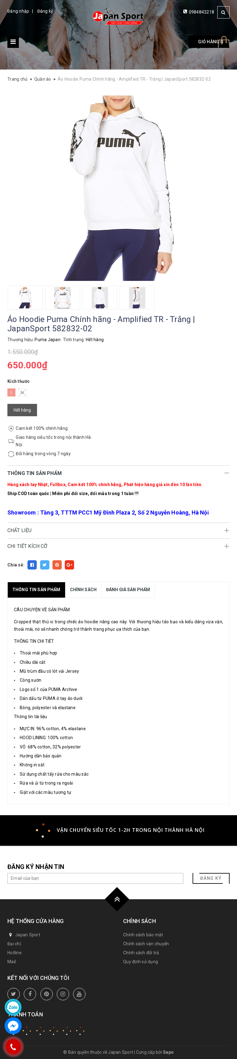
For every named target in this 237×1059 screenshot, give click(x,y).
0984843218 (201, 12)
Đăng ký (45, 11)
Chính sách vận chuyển (146, 943)
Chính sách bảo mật (143, 934)
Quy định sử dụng (140, 961)
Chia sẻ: (15, 564)
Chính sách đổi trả (141, 952)
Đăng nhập (18, 11)
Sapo (168, 1052)
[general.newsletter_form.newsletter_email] (95, 878)
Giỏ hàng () (210, 41)
